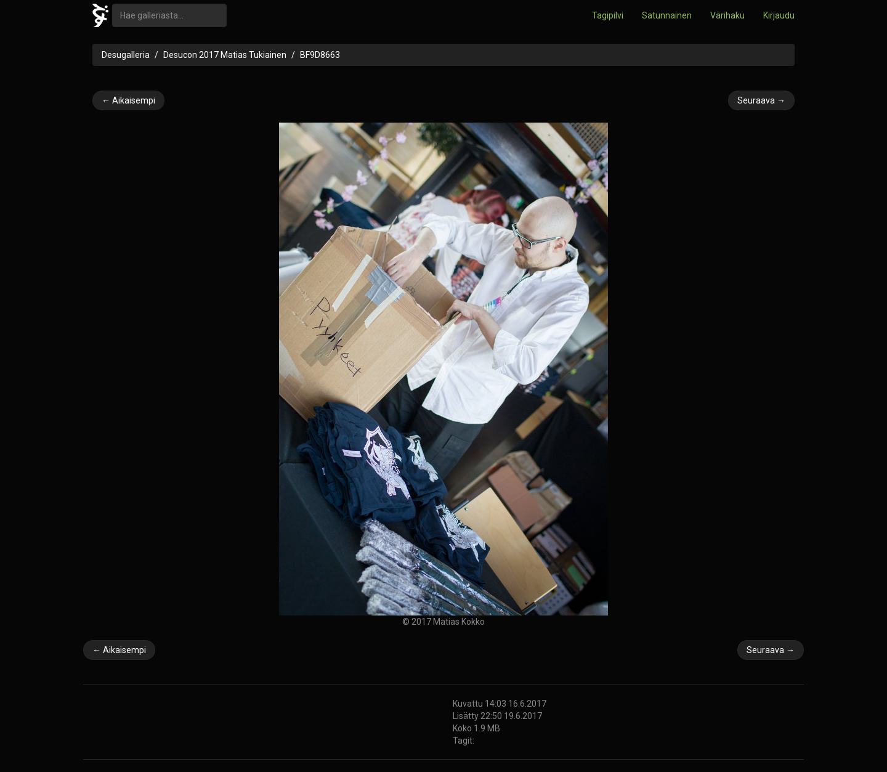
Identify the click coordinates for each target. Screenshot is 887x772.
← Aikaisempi (128, 100)
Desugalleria (126, 55)
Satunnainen (667, 15)
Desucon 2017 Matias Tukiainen (224, 55)
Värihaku (727, 15)
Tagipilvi (607, 15)
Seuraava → (761, 100)
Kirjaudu (779, 15)
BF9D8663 (320, 55)
